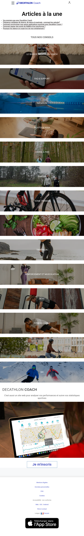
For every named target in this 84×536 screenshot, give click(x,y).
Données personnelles (42, 487)
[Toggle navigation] (12, 3)
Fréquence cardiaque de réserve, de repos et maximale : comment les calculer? (31, 22)
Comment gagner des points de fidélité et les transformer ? (24, 26)
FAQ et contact (42, 509)
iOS (41, 504)
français (45, 513)
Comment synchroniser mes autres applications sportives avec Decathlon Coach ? (32, 24)
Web (37, 504)
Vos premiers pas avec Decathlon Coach (17, 20)
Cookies (42, 496)
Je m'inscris (42, 464)
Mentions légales (42, 482)
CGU (42, 491)
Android (45, 504)
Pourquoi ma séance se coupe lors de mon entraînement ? (24, 28)
